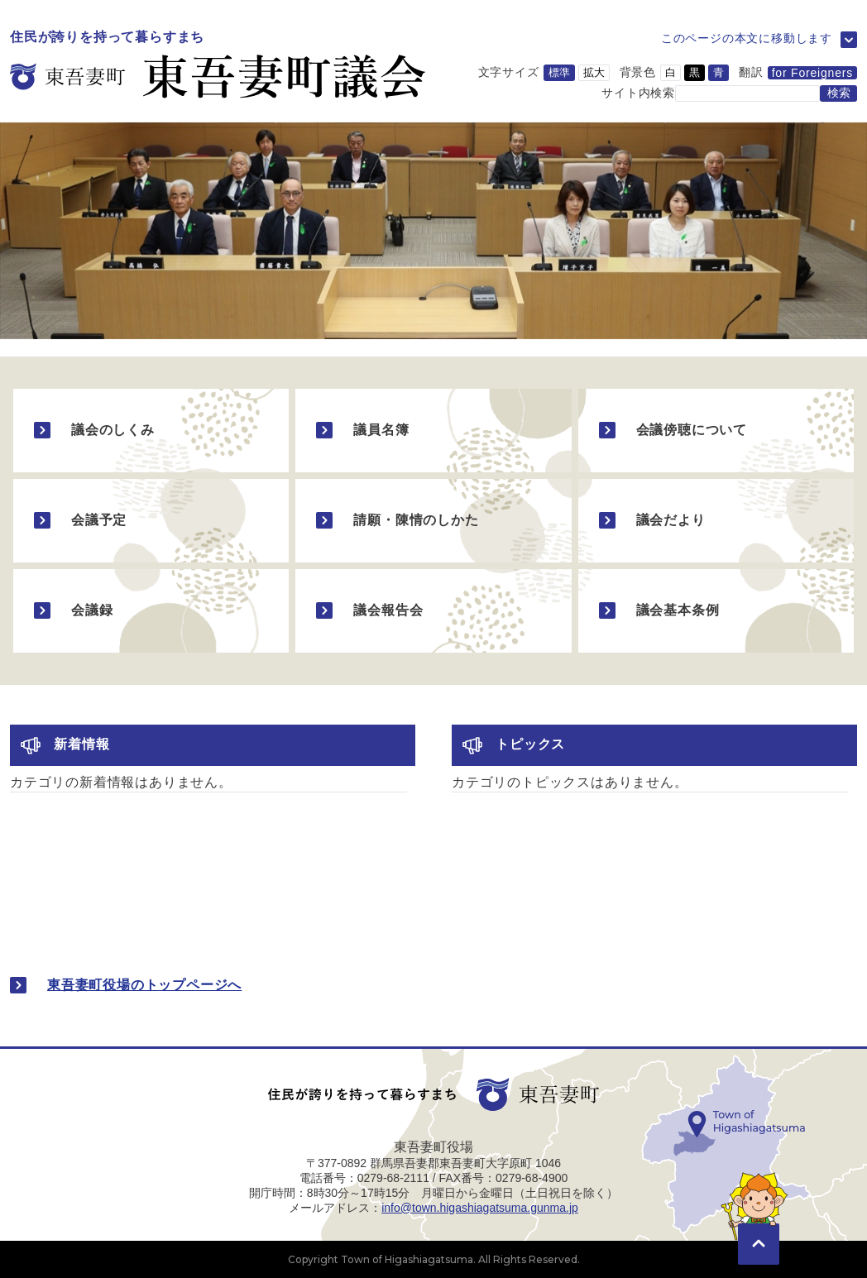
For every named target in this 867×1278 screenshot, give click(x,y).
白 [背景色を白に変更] (670, 72)
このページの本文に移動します (746, 38)
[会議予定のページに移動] (151, 520)
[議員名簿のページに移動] (433, 430)
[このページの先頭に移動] (758, 1220)
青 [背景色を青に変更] (718, 72)
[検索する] (838, 93)
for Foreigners (812, 72)
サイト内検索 (638, 91)
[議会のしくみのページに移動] (151, 430)
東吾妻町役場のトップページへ (144, 985)
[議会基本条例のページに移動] (716, 611)
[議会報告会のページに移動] (433, 611)
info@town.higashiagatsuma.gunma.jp (479, 1207)
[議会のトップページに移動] (217, 65)
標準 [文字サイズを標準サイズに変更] (559, 72)
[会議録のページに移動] (151, 611)
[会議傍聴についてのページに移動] (716, 430)
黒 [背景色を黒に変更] (694, 72)
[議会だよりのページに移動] (716, 520)
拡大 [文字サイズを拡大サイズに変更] (594, 72)
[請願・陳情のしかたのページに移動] (433, 520)
